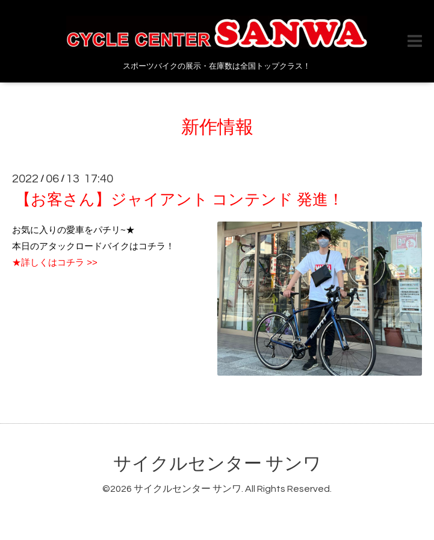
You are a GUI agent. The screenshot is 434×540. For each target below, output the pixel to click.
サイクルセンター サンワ (217, 464)
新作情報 (217, 127)
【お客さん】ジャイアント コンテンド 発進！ (179, 200)
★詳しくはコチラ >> (55, 262)
